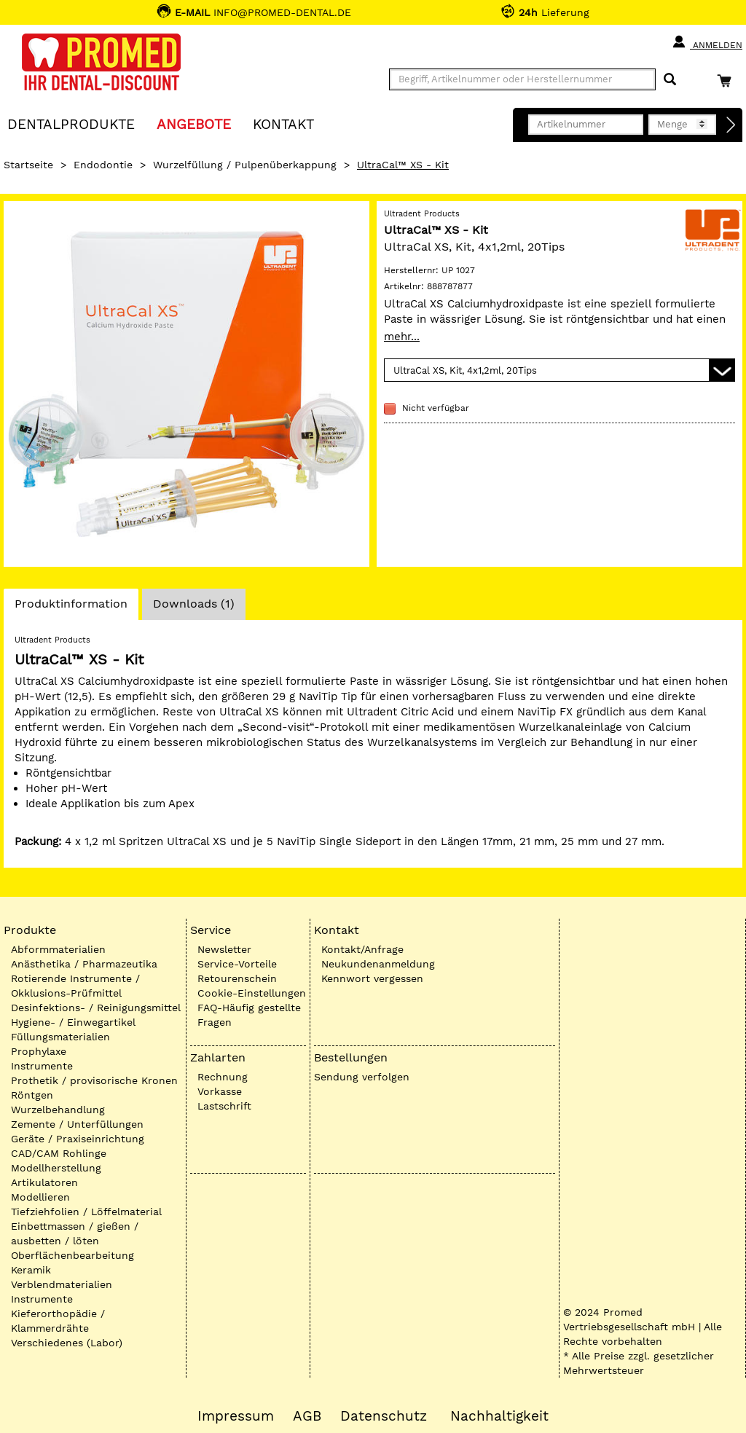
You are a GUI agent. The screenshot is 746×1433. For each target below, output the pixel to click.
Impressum (235, 1416)
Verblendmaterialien (61, 1284)
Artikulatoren (44, 1182)
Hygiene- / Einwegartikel (73, 1022)
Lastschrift (224, 1106)
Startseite (28, 164)
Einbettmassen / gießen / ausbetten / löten (74, 1233)
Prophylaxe (38, 1051)
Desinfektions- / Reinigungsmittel (96, 1007)
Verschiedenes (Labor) (66, 1342)
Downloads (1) (194, 604)
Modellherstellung (56, 1168)
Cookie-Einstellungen (251, 993)
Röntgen (32, 1095)
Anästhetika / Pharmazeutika (84, 964)
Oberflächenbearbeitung (72, 1255)
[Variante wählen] (559, 370)
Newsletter (224, 949)
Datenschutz (383, 1416)
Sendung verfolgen (361, 1077)
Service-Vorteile (237, 964)
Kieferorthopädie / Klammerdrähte (58, 1321)
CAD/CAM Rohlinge (58, 1153)
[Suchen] (669, 80)
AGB (307, 1416)
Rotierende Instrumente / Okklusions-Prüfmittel (75, 986)
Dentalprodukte (71, 123)
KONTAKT (283, 123)
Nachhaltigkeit (499, 1416)
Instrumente (42, 1066)
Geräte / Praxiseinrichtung (77, 1139)
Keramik (31, 1270)
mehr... (402, 336)
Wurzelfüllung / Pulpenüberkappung (245, 164)
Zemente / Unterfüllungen (77, 1124)
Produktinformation (70, 607)
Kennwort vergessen (372, 978)
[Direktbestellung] (731, 125)
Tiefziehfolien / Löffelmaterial (86, 1211)
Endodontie (103, 164)
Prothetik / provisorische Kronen (94, 1080)
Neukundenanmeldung (378, 964)
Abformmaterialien (58, 949)
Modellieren (40, 1197)
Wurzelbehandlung (58, 1109)
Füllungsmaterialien (60, 1037)
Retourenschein (237, 978)
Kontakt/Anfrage (362, 949)
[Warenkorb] (728, 80)
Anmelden (707, 42)
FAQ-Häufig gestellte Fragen (249, 1015)
